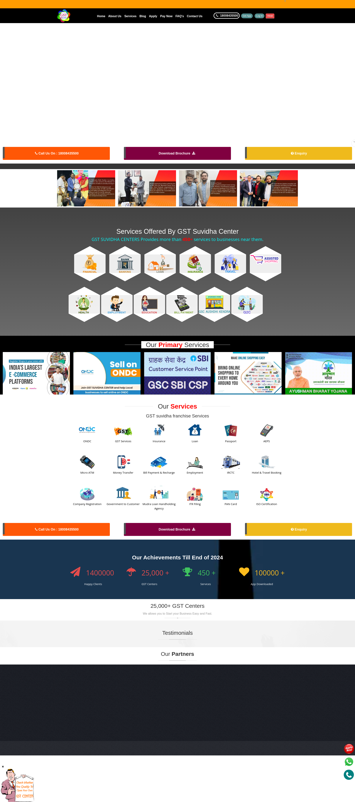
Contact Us (194, 16)
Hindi (285, 15)
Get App (250, 15)
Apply (153, 16)
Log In (269, 15)
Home (101, 16)
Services (130, 16)
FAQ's (179, 16)
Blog (142, 16)
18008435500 (226, 15)
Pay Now (166, 16)
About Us (114, 16)
